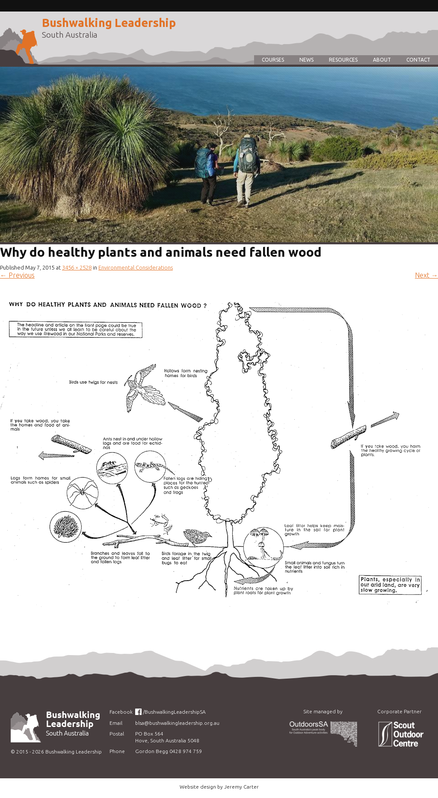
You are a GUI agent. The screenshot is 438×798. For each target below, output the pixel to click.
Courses (273, 59)
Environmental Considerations (135, 267)
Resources (343, 59)
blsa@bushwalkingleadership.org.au (177, 723)
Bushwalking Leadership (109, 22)
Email (116, 723)
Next (426, 275)
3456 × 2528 (77, 267)
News (306, 59)
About (382, 59)
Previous (17, 275)
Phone (117, 751)
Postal (117, 733)
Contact (418, 59)
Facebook (121, 712)
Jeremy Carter (241, 786)
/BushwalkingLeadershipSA (174, 712)
